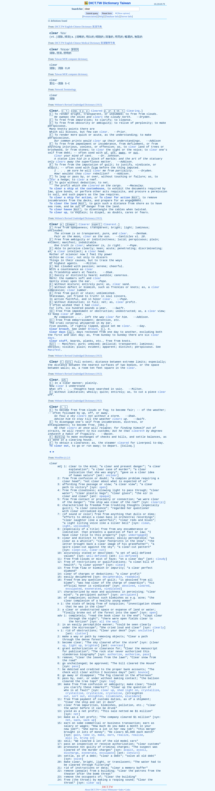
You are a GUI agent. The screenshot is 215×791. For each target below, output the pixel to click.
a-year (101, 308)
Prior (121, 131)
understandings (128, 140)
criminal (109, 746)
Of (51, 263)
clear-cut (129, 547)
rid (68, 630)
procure (140, 191)
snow (139, 541)
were (146, 499)
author (103, 594)
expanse (121, 609)
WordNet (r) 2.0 (62, 457)
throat (85, 779)
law (50, 191)
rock (102, 651)
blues (149, 520)
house (87, 439)
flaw (83, 567)
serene (101, 266)
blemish (89, 287)
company (113, 717)
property (109, 535)
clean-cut (79, 547)
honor (97, 299)
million (145, 711)
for (116, 200)
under (82, 329)
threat (106, 773)
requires (112, 194)
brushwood (55, 149)
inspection (85, 744)
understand (77, 386)
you (66, 687)
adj (59, 466)
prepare (106, 200)
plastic (92, 493)
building (107, 770)
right (116, 245)
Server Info (126, 16)
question (114, 532)
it (104, 702)
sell (67, 741)
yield (68, 711)
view (161, 311)
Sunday (106, 335)
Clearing (133, 110)
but (82, 131)
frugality (87, 433)
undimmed (115, 114)
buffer (141, 767)
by (82, 176)
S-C (67, 83)
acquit (52, 167)
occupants (89, 776)
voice (137, 149)
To (56, 114)
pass (75, 176)
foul (62, 416)
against (93, 547)
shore (140, 203)
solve (131, 755)
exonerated (93, 588)
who (66, 690)
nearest (93, 364)
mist (99, 558)
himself (139, 427)
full (95, 302)
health (69, 564)
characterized (72, 505)
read (93, 615)
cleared (93, 185)
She (103, 627)
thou (78, 173)
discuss (71, 131)
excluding (147, 332)
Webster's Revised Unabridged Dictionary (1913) (78, 104)
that (77, 305)
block (95, 158)
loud (120, 627)
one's (163, 149)
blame (68, 582)
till (88, 419)
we (139, 499)
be (72, 206)
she (84, 185)
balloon (153, 678)
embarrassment (82, 320)
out (135, 152)
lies (72, 158)
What (52, 389)
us (131, 472)
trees (155, 146)
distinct (125, 346)
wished (67, 305)
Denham (141, 233)
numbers (71, 278)
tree (85, 681)
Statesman (56, 296)
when (129, 209)
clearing (75, 439)
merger (151, 729)
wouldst (68, 173)
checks (105, 436)
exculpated (74, 588)
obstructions (86, 630)
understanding (126, 134)
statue (62, 158)
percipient (88, 594)
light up (75, 645)
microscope (86, 627)
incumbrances (57, 200)
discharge (71, 752)
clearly (87, 248)
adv (59, 615)
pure (106, 233)
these (87, 687)
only (51, 161)
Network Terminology (65, 89)
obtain (64, 442)
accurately (72, 553)
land (141, 146)
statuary (155, 158)
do (109, 726)
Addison (155, 140)
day (116, 332)
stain (89, 293)
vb (117, 111)
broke (81, 612)
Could (152, 684)
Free (58, 227)
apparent (109, 346)
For (51, 308)
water (66, 493)
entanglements (58, 424)
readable (131, 576)
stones (83, 149)
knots (134, 287)
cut (140, 392)
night (92, 618)
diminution (75, 302)
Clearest (109, 224)
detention (103, 320)
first (58, 335)
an (122, 200)
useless (85, 146)
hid (79, 158)
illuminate (114, 696)
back (89, 544)
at (83, 272)
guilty (91, 746)
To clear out (59, 445)
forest (109, 612)
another (130, 332)
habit (70, 433)
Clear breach (59, 329)
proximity (103, 499)
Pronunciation (90, 16)
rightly (81, 326)
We (77, 741)
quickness (113, 591)
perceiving (135, 591)
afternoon (143, 675)
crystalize (94, 693)
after (116, 642)
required (154, 188)
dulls (137, 514)
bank (127, 669)
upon (73, 281)
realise (137, 735)
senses (109, 538)
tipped (93, 326)
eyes (101, 511)
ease (94, 591)
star (111, 651)
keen (100, 248)
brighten (91, 645)
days (80, 332)
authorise (132, 654)
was (103, 472)
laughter (80, 520)
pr (109, 111)
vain (119, 389)
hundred (77, 308)
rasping (118, 779)
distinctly (79, 275)
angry (112, 472)
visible (68, 346)
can (95, 131)
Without (60, 284)
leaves (98, 657)
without (107, 176)
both (159, 332)
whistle (85, 541)
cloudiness (86, 490)
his (93, 430)
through (140, 490)
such (72, 194)
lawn (122, 657)
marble (111, 158)
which (76, 185)
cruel (60, 323)
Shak (109, 272)
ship (99, 502)
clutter (81, 633)
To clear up (58, 212)
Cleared (96, 110)
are (92, 128)
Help (101, 16)
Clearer (84, 224)
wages (84, 726)
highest (60, 263)
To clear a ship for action (70, 197)
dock (111, 702)
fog (105, 410)
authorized (133, 651)
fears (144, 212)
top (111, 681)
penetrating (126, 248)
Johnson (113, 155)
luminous (141, 227)
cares (129, 212)
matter (106, 161)
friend (78, 296)
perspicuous (57, 125)
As (51, 272)
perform (85, 191)
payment (85, 699)
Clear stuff (58, 340)
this (98, 535)
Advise (59, 419)
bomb (96, 773)
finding (126, 427)
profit (65, 185)
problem (134, 478)
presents (96, 532)
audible (105, 275)
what (114, 481)
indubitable (87, 242)
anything (54, 146)
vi (136, 236)
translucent (121, 761)
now (82, 254)
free (133, 114)
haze (112, 558)
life (59, 308)
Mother (54, 254)
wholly (92, 392)
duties (115, 699)
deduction (87, 182)
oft (59, 389)
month (134, 726)
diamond (69, 570)
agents (72, 263)
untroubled (88, 511)
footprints (116, 541)
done (56, 439)
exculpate (106, 752)
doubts (117, 212)
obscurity (83, 122)
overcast (117, 645)
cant (88, 155)
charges (84, 573)
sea (50, 206)
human (78, 475)
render (64, 114)
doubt (103, 478)
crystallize (150, 690)
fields (133, 618)
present (126, 466)
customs (103, 430)
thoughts (80, 389)
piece (152, 392)
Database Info (112, 16)
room (57, 206)
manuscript (149, 648)
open (102, 487)
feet (99, 367)
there (84, 128)
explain (81, 212)
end (135, 615)
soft (81, 278)
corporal (72, 323)
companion (66, 317)
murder (123, 469)
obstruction (103, 311)
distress (130, 421)
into (119, 612)
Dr (102, 155)
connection (125, 499)
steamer (110, 442)
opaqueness (79, 227)
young (116, 600)
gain (62, 182)
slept (149, 615)
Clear (53, 111)
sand (125, 284)
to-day (158, 442)
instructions (85, 767)
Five (52, 326)
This (106, 711)
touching (120, 176)
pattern (143, 547)
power (108, 254)
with (99, 152)
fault (84, 690)
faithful (72, 299)
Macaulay (136, 185)
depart (112, 445)
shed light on (127, 690)
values (69, 555)
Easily (59, 275)
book (107, 615)
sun (106, 236)
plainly (91, 383)
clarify (105, 119)
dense (86, 639)
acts (106, 191)
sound (73, 514)
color (87, 514)
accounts (138, 669)
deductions (104, 573)
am (68, 170)
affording (69, 484)
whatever (92, 245)
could (121, 624)
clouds (151, 114)
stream (65, 233)
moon (77, 236)
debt (67, 152)
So (55, 416)
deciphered (83, 576)
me (104, 170)
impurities (84, 119)
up (104, 140)
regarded (118, 508)
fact (130, 532)
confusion (85, 478)
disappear (87, 675)
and (88, 116)
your (67, 155)
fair (130, 410)
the (72, 116)
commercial (93, 723)
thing (121, 167)
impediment (84, 143)
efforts (69, 517)
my (102, 323)
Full (77, 361)
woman (126, 600)
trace (103, 260)
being (90, 603)
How (56, 173)
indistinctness (103, 239)
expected (130, 481)
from (141, 114)
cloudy (115, 116)
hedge (65, 179)
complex (121, 478)
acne (141, 597)
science (71, 254)
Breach (93, 329)
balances (153, 436)
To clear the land (63, 203)
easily (122, 538)
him (124, 317)
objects (118, 636)
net (105, 182)
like (91, 520)
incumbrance (107, 143)
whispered (87, 323)
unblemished (105, 293)
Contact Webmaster (109, 790)
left (88, 317)
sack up (89, 720)
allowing (104, 490)
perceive (73, 248)
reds (133, 520)
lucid (122, 239)
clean (82, 496)
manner (77, 383)
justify (126, 164)
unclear (111, 475)
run (88, 445)
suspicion (116, 603)
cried (112, 627)
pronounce (71, 746)
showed (156, 603)
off (113, 152)
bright (75, 114)
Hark (52, 278)
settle (141, 436)
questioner (141, 508)
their (112, 140)
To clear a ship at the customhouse (76, 188)
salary (69, 726)
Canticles (126, 236)
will (88, 170)
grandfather (137, 544)
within (94, 672)
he (81, 170)
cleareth (138, 430)
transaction (131, 723)
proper (117, 669)
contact (84, 499)
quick (83, 134)
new (66, 729)
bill (146, 561)
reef (93, 179)
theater (69, 773)
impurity (117, 567)
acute (97, 134)
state (76, 603)
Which (53, 131)
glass (126, 493)
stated (86, 553)
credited (92, 669)
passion (87, 266)
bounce (143, 672)
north (126, 116)
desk (122, 630)
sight (116, 149)
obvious (53, 346)
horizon (81, 621)
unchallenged (77, 663)
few (88, 131)
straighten (135, 693)
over (95, 176)
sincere (119, 296)
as (106, 134)
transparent (92, 114)
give (59, 191)
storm (115, 416)
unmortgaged (137, 535)
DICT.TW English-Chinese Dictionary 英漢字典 (78, 26)
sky (72, 416)
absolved (131, 579)
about (105, 481)
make (162, 122)
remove (152, 197)
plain (154, 239)
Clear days (57, 332)
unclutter (145, 630)
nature (88, 475)
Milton (91, 263)
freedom (95, 505)
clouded (66, 266)
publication (77, 651)
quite (104, 392)
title (94, 529)
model (124, 741)
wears (76, 272)
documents (139, 188)
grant (66, 648)
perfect (147, 567)
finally (69, 612)
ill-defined (127, 555)
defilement (135, 143)
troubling (118, 505)
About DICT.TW (92, 790)
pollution (126, 705)
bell (125, 523)
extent (87, 361)
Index (121, 790)
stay (80, 419)
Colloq (127, 445)
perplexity (143, 122)
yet (69, 296)
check (66, 672)
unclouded (55, 230)
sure (75, 170)
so (78, 233)
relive (124, 122)
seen (135, 624)
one (109, 332)
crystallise (74, 693)
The (56, 185)
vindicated (101, 585)
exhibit (118, 188)
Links (127, 790)
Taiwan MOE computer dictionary (71, 59)
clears (98, 116)
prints (77, 140)
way (101, 317)
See (74, 329)
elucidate (132, 696)
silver (115, 523)
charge (117, 582)
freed (68, 579)
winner (98, 564)
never (120, 651)
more (74, 134)
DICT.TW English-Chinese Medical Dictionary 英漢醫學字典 (85, 43)
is (73, 233)
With (52, 269)
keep (56, 314)
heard (93, 275)
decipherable (112, 576)
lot (105, 729)
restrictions (86, 561)
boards (75, 340)
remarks (98, 687)
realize (123, 735)
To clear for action (114, 197)
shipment (142, 699)
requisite (118, 191)
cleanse (124, 119)
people (81, 770)
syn (93, 487)
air (145, 493)
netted (123, 711)
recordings (144, 517)
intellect (74, 251)
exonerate (89, 752)
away (122, 152)
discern (102, 257)
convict (132, 752)
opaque (104, 496)
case (109, 469)
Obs (101, 424)
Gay (142, 326)
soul (109, 296)
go (78, 445)
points (73, 128)
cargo (116, 185)
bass (109, 517)
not (79, 257)
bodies (131, 364)
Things (54, 260)
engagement (133, 200)
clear (53, 33)
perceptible (137, 538)
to (127, 114)
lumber (81, 290)
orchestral (127, 517)
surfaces (107, 364)
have (158, 203)
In (51, 299)
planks (88, 340)
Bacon (108, 433)
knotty (62, 128)
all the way (108, 621)
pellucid (108, 343)
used (91, 152)
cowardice (135, 582)
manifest (68, 242)
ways (119, 260)
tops (93, 681)
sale (114, 711)
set (113, 326)
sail (56, 194)
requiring (148, 478)
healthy (105, 600)
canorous (120, 275)
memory (130, 767)
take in (89, 735)
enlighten (95, 696)
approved (101, 663)
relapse (105, 427)
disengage (66, 421)
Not (57, 266)
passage (92, 484)
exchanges (86, 436)
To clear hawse (60, 209)
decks (87, 200)
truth (65, 245)
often (82, 152)
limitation (75, 392)
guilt (109, 164)
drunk (112, 708)
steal (65, 281)
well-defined (141, 553)
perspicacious (58, 137)
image (112, 544)
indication (77, 472)
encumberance (133, 529)
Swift (120, 308)
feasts (91, 272)
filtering (102, 764)
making (119, 678)
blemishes (116, 597)
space (155, 364)
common (65, 140)
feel (93, 254)
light (128, 227)
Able (58, 248)
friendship (62, 272)
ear (87, 281)
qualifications (114, 561)
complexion (56, 290)
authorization (82, 648)
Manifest (68, 343)
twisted (140, 209)
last (73, 335)
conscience (98, 508)
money (99, 732)
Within (54, 257)
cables (120, 209)
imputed (132, 167)
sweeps (64, 116)
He (55, 116)
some (80, 723)
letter (67, 544)
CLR (67, 68)
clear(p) (157, 502)
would (87, 140)
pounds (90, 308)
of (132, 122)
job (72, 729)
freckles (117, 287)
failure (139, 176)
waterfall (106, 520)
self (51, 152)
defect (72, 287)
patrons (140, 770)
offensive (106, 146)
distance (119, 203)
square (109, 367)
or (106, 114)
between (115, 361)
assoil (141, 749)
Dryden (144, 116)
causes (80, 260)
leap (62, 176)
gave (125, 472)
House (150, 663)
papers (82, 194)
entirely (88, 284)
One (56, 245)
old (116, 741)
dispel (99, 212)
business (110, 672)
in (85, 158)
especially (157, 361)
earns (94, 729)
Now (51, 386)
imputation (90, 164)
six (68, 308)
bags (102, 493)
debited (73, 669)
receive (105, 744)
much (102, 726)
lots (85, 732)
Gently (54, 281)
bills (122, 436)
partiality (124, 170)
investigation (138, 603)
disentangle (98, 209)
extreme (128, 361)
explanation (77, 469)
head (101, 251)
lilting (82, 523)
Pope (133, 245)
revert (80, 430)
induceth (54, 433)
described (105, 553)
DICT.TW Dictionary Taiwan (107, 3)
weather (158, 410)
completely (77, 615)
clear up (107, 690)
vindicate (142, 164)
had (87, 305)
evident (53, 242)
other (97, 191)
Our (56, 140)
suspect (145, 746)
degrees (156, 430)
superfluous (90, 161)
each (139, 732)
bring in (86, 738)
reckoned (91, 332)
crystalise (114, 693)
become (64, 410)
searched (102, 389)
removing (104, 636)
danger (91, 206)
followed (68, 413)
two (122, 364)
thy (100, 254)
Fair (57, 236)
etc (116, 320)
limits (140, 361)
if (72, 326)
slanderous (70, 654)
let (98, 702)
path (65, 487)
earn (67, 723)
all (61, 131)
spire (66, 547)
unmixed (93, 343)
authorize (115, 654)
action (59, 299)
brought (79, 544)
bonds (68, 191)
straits (53, 430)
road (72, 660)
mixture (73, 284)
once (86, 427)
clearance (81, 442)
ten (92, 367)
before (104, 167)
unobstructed (125, 311)
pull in (71, 738)
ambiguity (104, 122)
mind (75, 155)
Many (52, 128)
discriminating (149, 248)
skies (81, 116)
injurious (69, 146)
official (70, 585)
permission (159, 191)
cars (133, 741)
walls (65, 367)
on (102, 185)
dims (151, 514)
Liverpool (144, 442)
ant (100, 475)
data (104, 767)
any (119, 529)
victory (81, 487)
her (129, 508)
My (55, 317)
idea (151, 472)
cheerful (115, 266)
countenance (69, 269)
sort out (78, 696)
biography (87, 654)
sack (77, 720)
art (134, 158)
